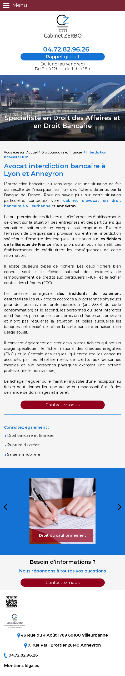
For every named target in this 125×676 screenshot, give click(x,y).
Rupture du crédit (23, 445)
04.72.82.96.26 (62, 49)
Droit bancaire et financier (62, 152)
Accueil (32, 152)
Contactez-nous (62, 404)
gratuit (63, 57)
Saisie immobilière (23, 454)
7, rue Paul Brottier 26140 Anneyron (64, 645)
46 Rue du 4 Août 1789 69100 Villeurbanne (64, 635)
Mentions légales (21, 665)
